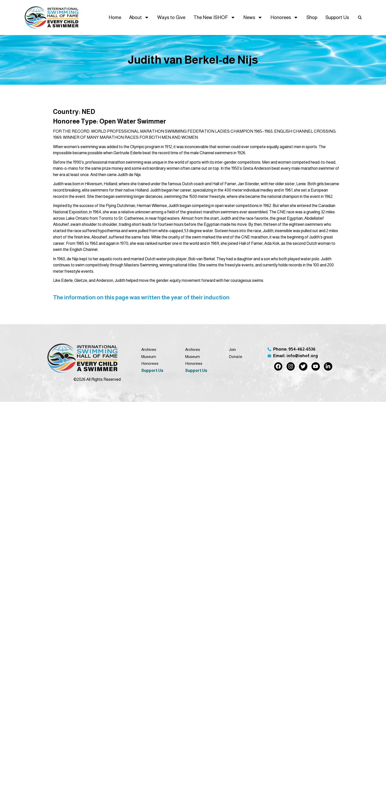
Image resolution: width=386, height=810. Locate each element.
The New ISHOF (214, 17)
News (252, 17)
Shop (311, 17)
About (139, 17)
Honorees (284, 17)
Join (232, 349)
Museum (148, 356)
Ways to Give (171, 17)
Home (115, 17)
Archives (148, 349)
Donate (235, 356)
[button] (359, 17)
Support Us (337, 17)
